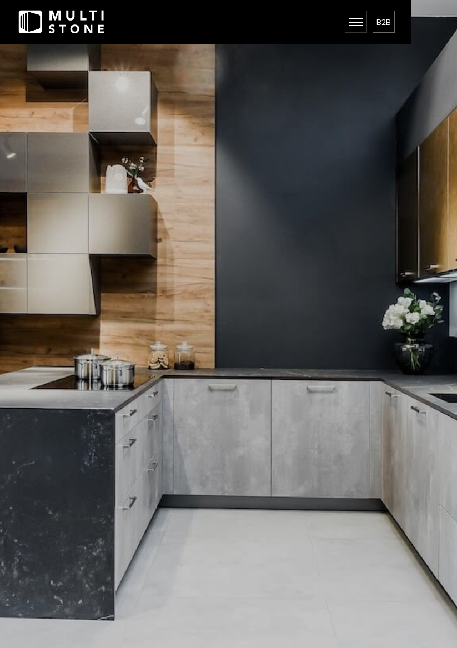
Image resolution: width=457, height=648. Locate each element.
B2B (383, 22)
